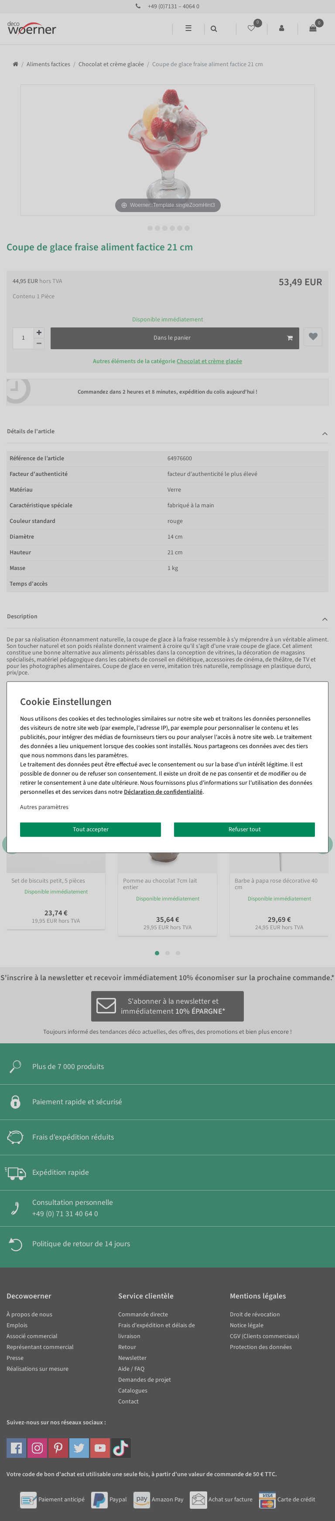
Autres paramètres (44, 807)
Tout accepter (91, 829)
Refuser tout (245, 829)
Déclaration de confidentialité (163, 791)
